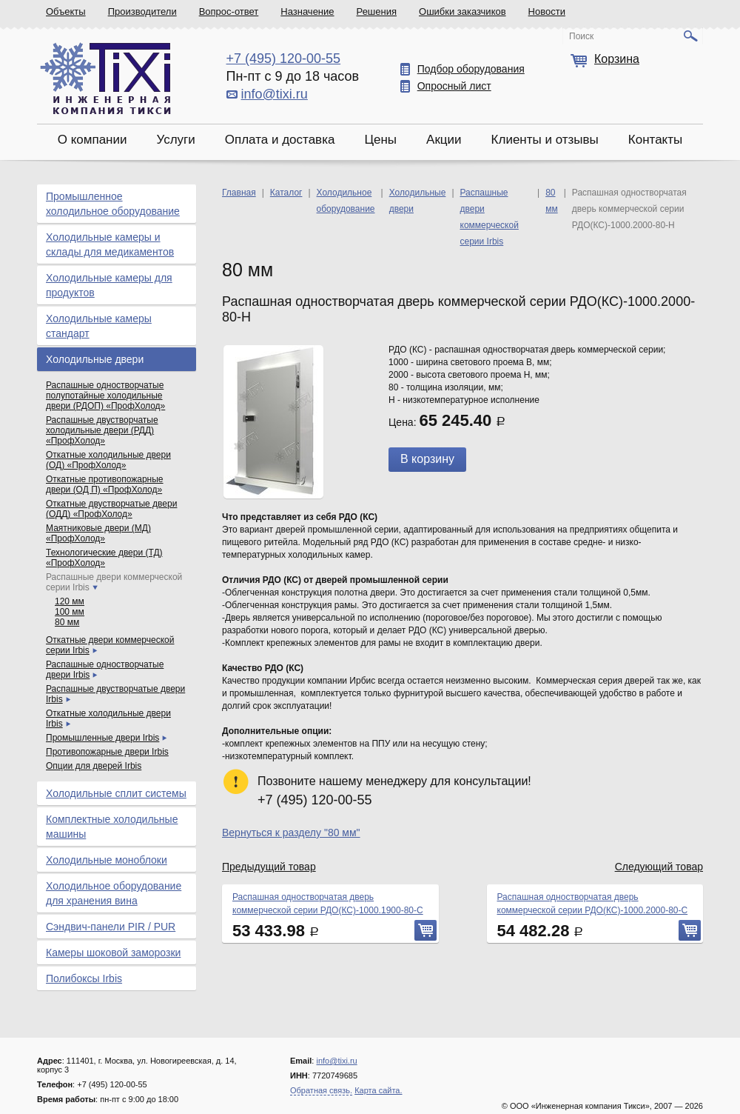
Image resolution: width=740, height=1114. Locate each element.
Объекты (66, 11)
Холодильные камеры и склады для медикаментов (110, 244)
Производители (142, 11)
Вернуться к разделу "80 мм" (291, 832)
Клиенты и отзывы (545, 140)
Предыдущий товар (269, 867)
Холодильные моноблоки (106, 860)
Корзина (616, 59)
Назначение (307, 11)
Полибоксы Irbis (84, 978)
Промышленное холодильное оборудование (113, 203)
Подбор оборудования (471, 69)
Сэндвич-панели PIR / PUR (110, 927)
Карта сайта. (378, 1090)
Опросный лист (454, 86)
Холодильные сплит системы (116, 793)
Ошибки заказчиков (462, 11)
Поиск (581, 36)
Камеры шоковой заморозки (113, 952)
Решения (377, 11)
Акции (444, 140)
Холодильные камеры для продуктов (109, 285)
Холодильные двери (95, 359)
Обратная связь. (321, 1090)
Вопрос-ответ (229, 11)
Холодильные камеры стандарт (99, 326)
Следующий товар (659, 867)
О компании (92, 140)
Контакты (655, 140)
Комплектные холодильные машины (112, 826)
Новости (546, 11)
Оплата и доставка (280, 140)
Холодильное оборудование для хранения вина (113, 893)
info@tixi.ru (274, 94)
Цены (380, 140)
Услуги (175, 140)
